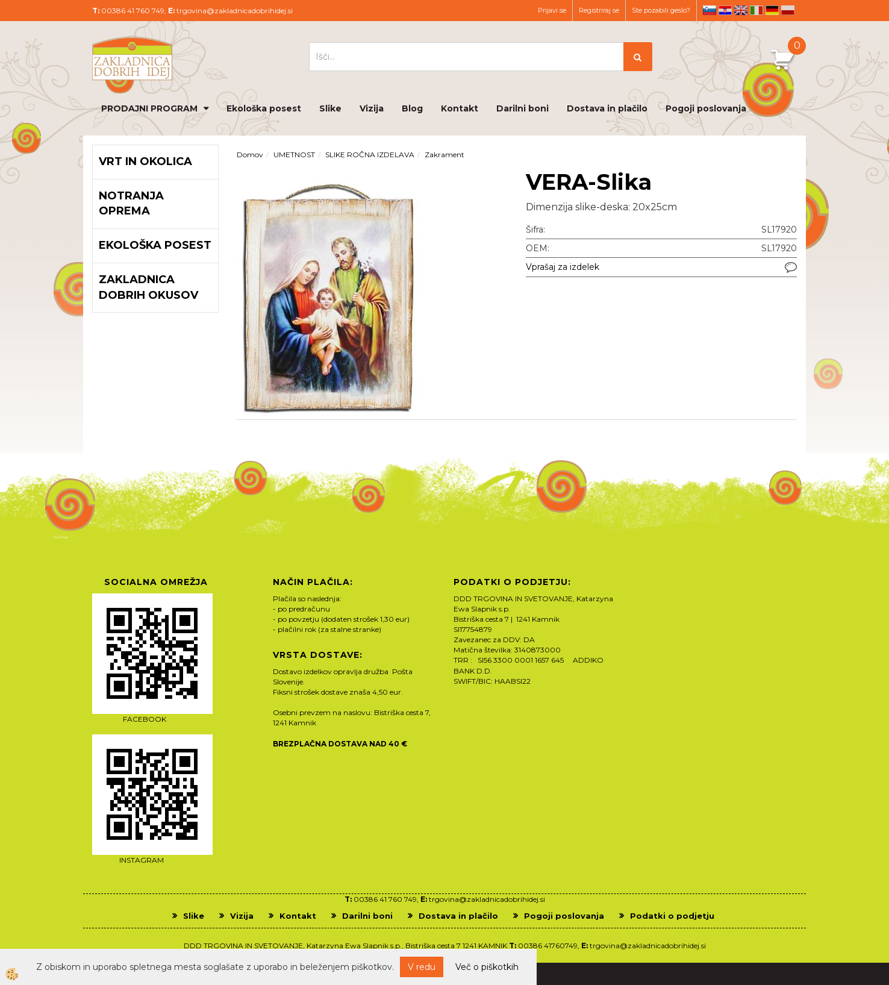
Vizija (372, 108)
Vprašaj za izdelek (562, 266)
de (772, 10)
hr (725, 10)
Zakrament (444, 154)
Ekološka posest (263, 108)
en (740, 10)
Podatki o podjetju (672, 916)
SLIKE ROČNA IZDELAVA (369, 154)
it (756, 10)
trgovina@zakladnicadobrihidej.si (234, 10)
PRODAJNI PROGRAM (149, 108)
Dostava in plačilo (607, 108)
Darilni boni (522, 108)
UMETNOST (294, 154)
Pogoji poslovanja (706, 108)
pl (787, 10)
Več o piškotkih (487, 967)
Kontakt (459, 108)
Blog (412, 108)
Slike (330, 108)
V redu (421, 967)
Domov (250, 154)
